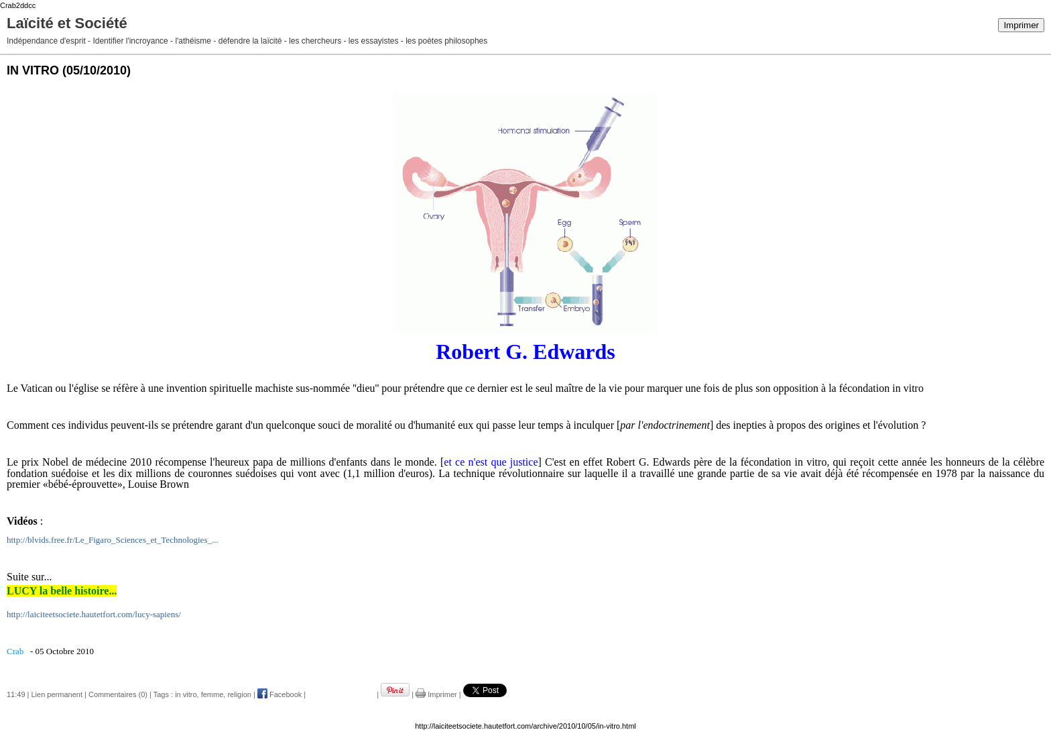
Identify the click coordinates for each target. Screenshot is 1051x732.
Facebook (279, 694)
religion (239, 694)
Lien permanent (57, 694)
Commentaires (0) (117, 694)
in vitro (185, 694)
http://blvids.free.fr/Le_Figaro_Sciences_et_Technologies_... (113, 540)
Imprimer (1021, 25)
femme (212, 694)
